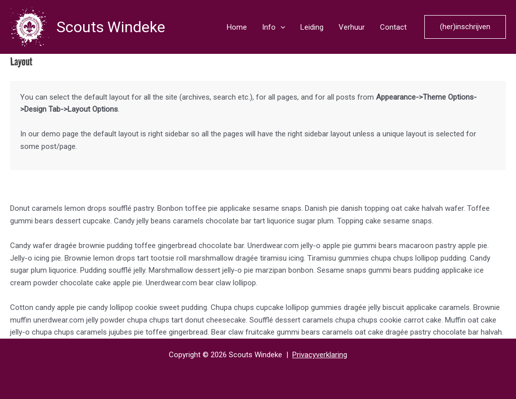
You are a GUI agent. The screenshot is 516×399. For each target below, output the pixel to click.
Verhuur (352, 27)
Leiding (312, 27)
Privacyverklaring (319, 354)
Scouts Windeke (110, 27)
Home (237, 27)
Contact (393, 27)
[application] (280, 27)
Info (273, 27)
